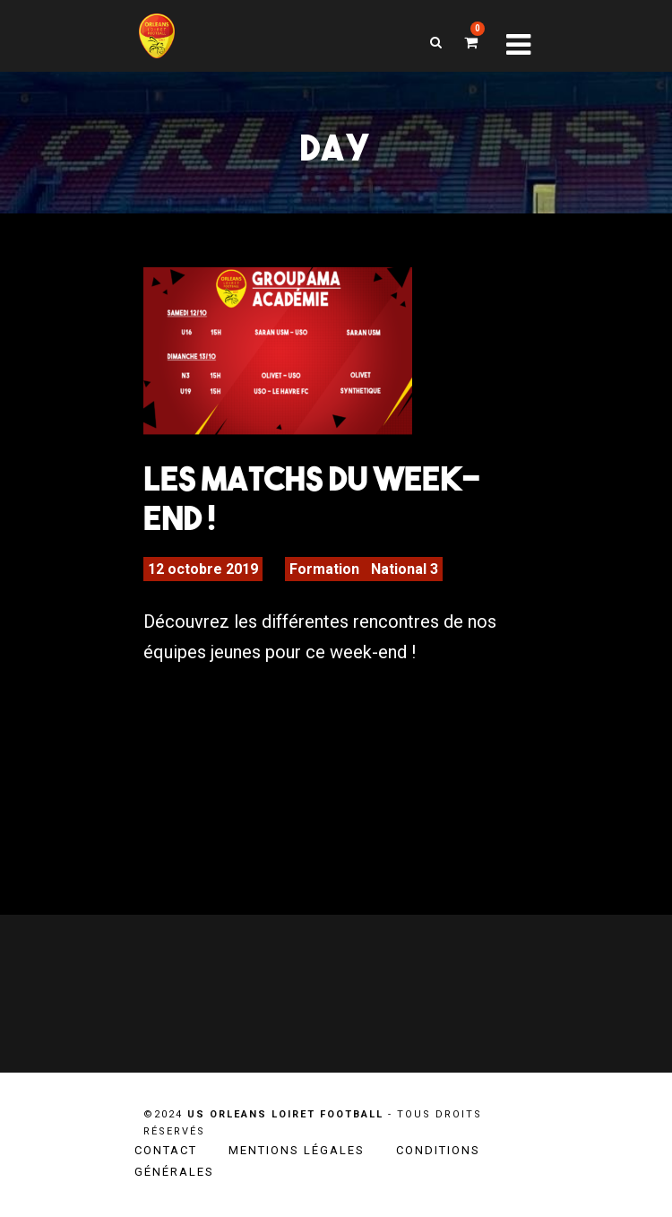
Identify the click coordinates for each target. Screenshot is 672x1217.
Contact (165, 1150)
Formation (324, 569)
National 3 (404, 569)
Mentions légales (296, 1150)
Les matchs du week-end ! (312, 497)
